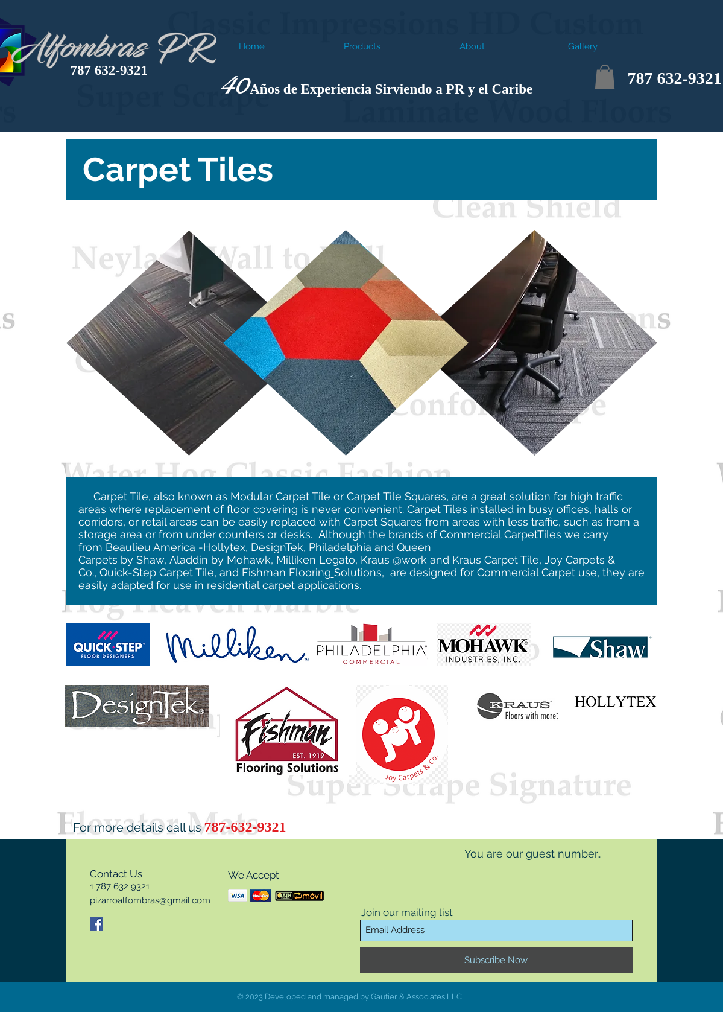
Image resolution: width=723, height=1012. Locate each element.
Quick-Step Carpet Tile (156, 572)
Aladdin (188, 559)
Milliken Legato (315, 559)
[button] (605, 77)
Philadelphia (340, 547)
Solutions (358, 572)
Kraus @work (394, 559)
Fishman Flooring (286, 572)
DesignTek (277, 547)
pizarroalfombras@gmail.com (150, 900)
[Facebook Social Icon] (96, 924)
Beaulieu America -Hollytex (175, 547)
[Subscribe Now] (496, 960)
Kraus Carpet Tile (495, 559)
